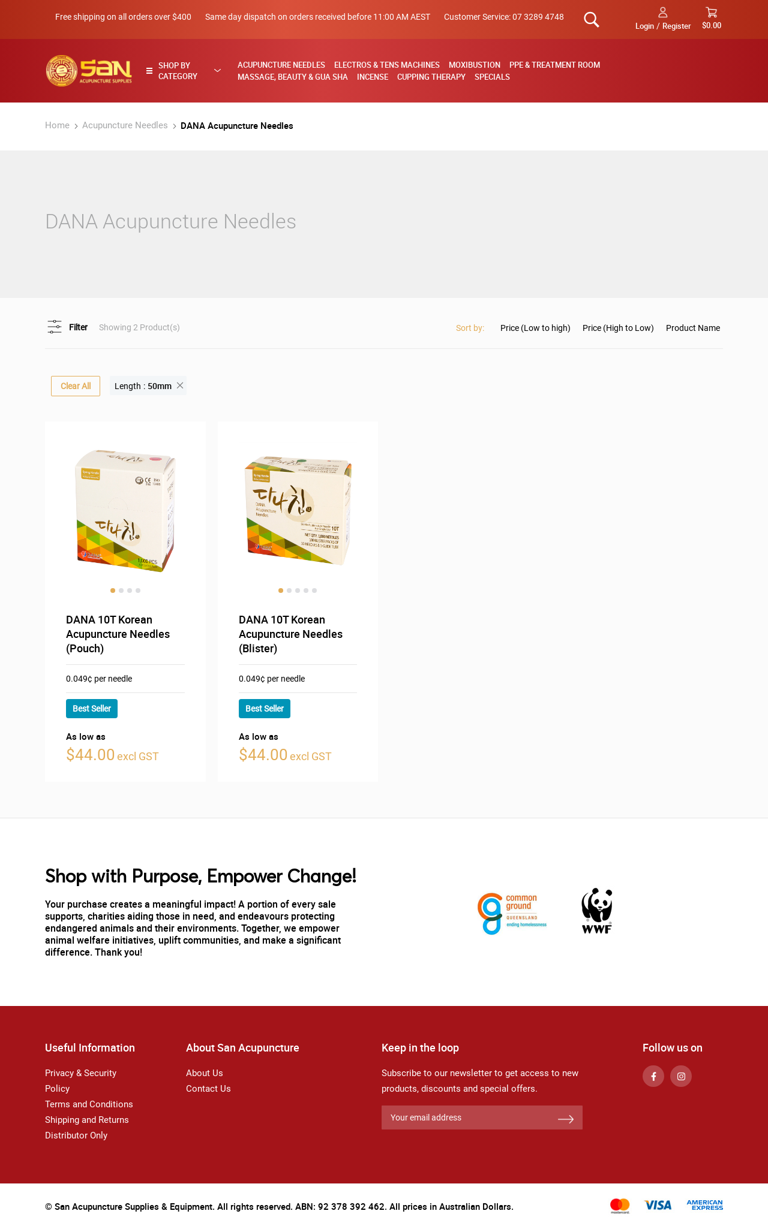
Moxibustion (474, 64)
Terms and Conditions (89, 1104)
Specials (492, 76)
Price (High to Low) (618, 328)
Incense (372, 76)
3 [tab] (129, 590)
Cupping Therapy (431, 76)
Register (676, 25)
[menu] (476, 71)
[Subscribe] (566, 1120)
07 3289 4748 (538, 17)
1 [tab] (112, 590)
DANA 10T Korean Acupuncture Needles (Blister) (291, 633)
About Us (204, 1073)
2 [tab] (121, 590)
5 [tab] (314, 590)
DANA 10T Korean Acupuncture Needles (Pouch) (118, 633)
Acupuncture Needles (281, 64)
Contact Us (208, 1088)
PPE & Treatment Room (554, 64)
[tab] (186, 71)
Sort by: (470, 328)
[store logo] (89, 71)
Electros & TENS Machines (387, 64)
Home (58, 125)
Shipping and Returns (87, 1119)
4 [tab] (138, 590)
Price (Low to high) (535, 328)
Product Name (693, 328)
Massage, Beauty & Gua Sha (293, 76)
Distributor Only (76, 1135)
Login (644, 25)
